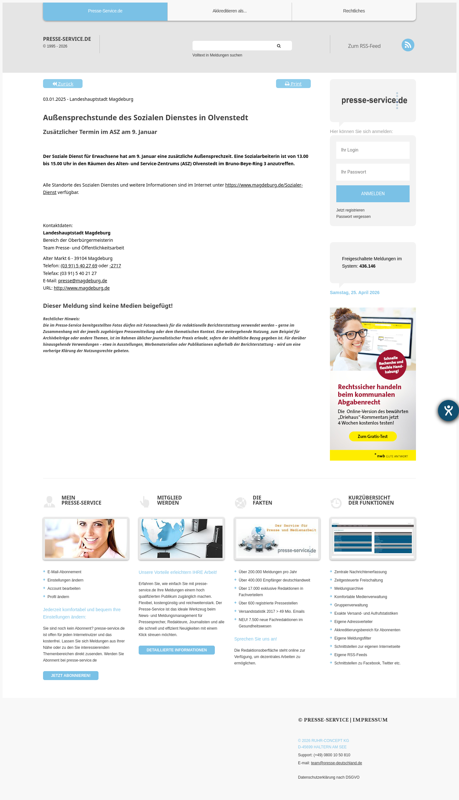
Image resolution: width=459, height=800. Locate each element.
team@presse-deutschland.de (336, 763)
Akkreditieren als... (230, 10)
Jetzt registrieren (350, 210)
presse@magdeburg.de (82, 281)
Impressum (370, 719)
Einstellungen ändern (65, 580)
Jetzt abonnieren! (71, 675)
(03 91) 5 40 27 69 (79, 266)
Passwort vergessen (353, 216)
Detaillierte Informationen (177, 650)
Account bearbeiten (63, 588)
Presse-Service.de (105, 10)
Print (293, 83)
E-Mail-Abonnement (64, 572)
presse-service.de (67, 38)
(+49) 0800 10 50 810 (332, 755)
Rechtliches (354, 10)
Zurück (62, 83)
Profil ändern (58, 597)
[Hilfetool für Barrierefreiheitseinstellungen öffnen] (448, 410)
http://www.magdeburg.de (82, 288)
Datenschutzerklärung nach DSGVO (329, 777)
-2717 (115, 266)
